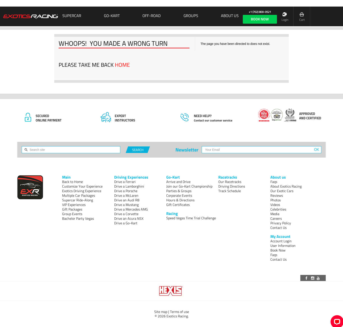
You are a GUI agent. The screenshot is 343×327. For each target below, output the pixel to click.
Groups (191, 15)
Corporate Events (179, 195)
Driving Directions (231, 186)
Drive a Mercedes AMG (131, 209)
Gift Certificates (178, 204)
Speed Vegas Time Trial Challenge (191, 218)
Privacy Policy (280, 223)
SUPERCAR (71, 15)
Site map (160, 311)
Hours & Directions (180, 200)
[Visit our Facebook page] (307, 278)
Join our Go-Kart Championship (189, 186)
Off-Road (151, 15)
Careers (276, 218)
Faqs (273, 181)
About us (230, 15)
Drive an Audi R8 (126, 200)
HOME (122, 65)
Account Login (281, 241)
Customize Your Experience (82, 186)
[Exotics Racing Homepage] (30, 16)
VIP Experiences (74, 204)
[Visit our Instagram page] (313, 278)
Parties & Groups (178, 190)
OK (316, 149)
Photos (275, 200)
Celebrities (278, 209)
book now (260, 19)
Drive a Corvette (126, 213)
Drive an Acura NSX (129, 218)
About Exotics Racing (286, 186)
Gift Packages (72, 209)
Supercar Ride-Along (77, 200)
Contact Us (278, 227)
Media (274, 213)
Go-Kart (112, 15)
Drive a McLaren (126, 195)
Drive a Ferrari (125, 181)
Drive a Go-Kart (125, 223)
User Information (283, 245)
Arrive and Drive (178, 181)
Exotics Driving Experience (81, 190)
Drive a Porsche (125, 190)
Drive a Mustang (126, 204)
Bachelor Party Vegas (78, 218)
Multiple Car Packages (78, 195)
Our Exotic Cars (281, 190)
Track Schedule (229, 190)
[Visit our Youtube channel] (319, 278)
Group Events (72, 213)
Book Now (277, 250)
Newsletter (186, 150)
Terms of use (179, 311)
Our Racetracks (229, 181)
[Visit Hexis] (171, 291)
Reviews (276, 195)
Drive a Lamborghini (129, 186)
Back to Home (72, 181)
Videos (275, 204)
